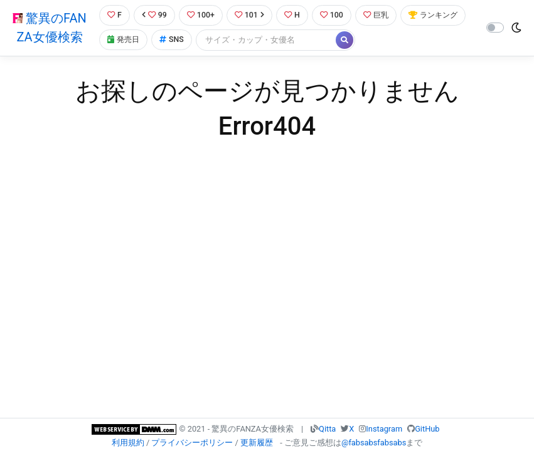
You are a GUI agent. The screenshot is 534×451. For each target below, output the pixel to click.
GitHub (427, 428)
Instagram (384, 428)
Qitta (327, 428)
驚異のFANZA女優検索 (49, 28)
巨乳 (381, 15)
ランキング (132, 40)
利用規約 (128, 442)
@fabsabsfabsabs (373, 442)
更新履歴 (256, 442)
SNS (244, 40)
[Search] (339, 40)
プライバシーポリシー (192, 442)
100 (335, 15)
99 (154, 15)
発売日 (195, 40)
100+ (201, 15)
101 (251, 15)
